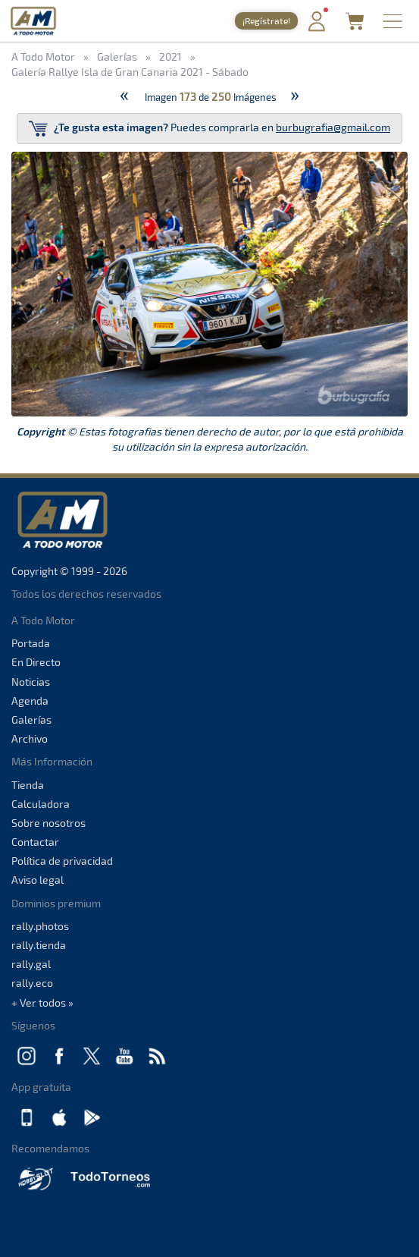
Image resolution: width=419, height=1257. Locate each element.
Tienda (27, 784)
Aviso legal (37, 879)
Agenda (29, 700)
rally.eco (32, 982)
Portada (30, 642)
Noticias (30, 681)
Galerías (31, 719)
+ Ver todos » (42, 1002)
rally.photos (40, 925)
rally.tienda (38, 944)
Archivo (29, 738)
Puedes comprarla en (209, 128)
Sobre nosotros (48, 822)
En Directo (36, 661)
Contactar (35, 841)
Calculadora (40, 803)
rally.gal (31, 963)
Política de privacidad (62, 860)
